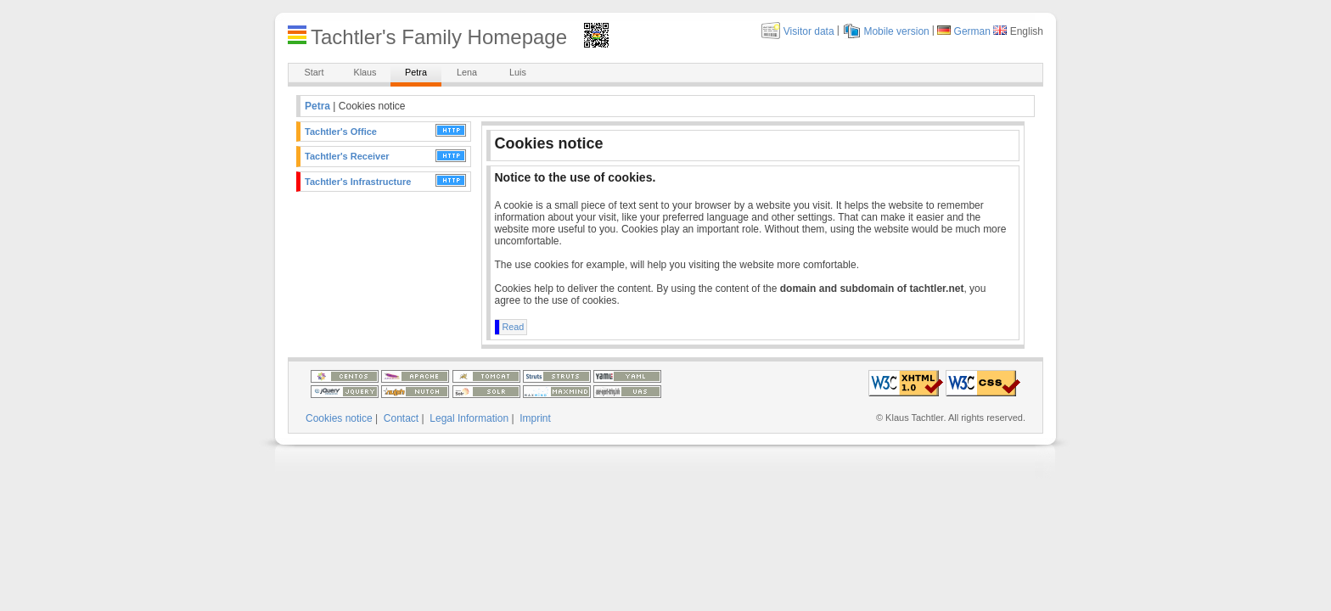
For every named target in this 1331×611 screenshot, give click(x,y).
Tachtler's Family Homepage (439, 36)
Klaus (364, 72)
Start (314, 72)
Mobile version (896, 31)
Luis (517, 72)
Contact (401, 418)
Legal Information (469, 418)
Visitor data (808, 31)
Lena (467, 72)
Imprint (535, 418)
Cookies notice (339, 418)
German (972, 31)
